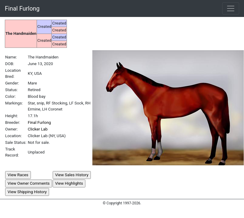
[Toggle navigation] (230, 8)
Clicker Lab (38, 129)
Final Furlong (22, 8)
